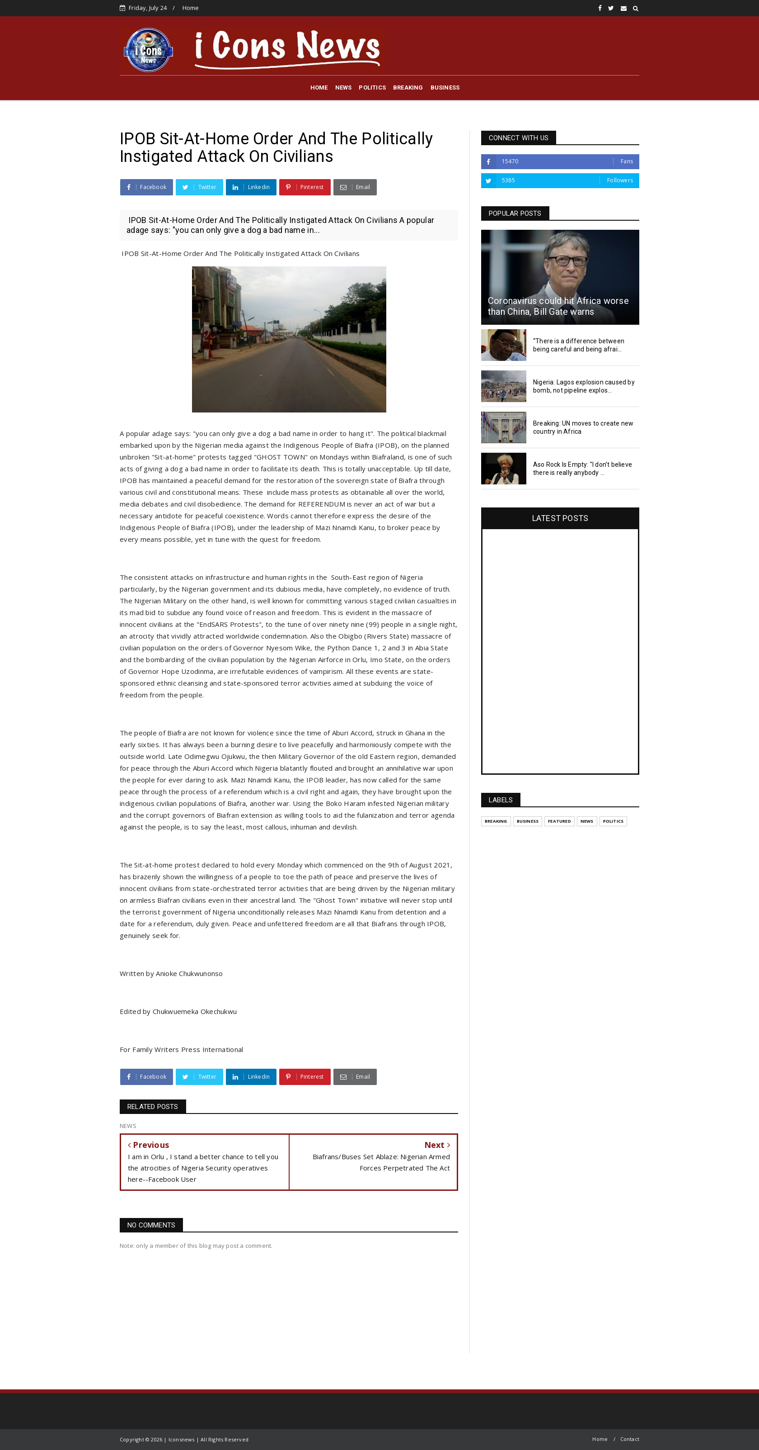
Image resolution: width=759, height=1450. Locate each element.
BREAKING (408, 87)
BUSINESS (445, 87)
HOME (319, 87)
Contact (629, 1438)
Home (191, 8)
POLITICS (372, 87)
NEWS (343, 87)
